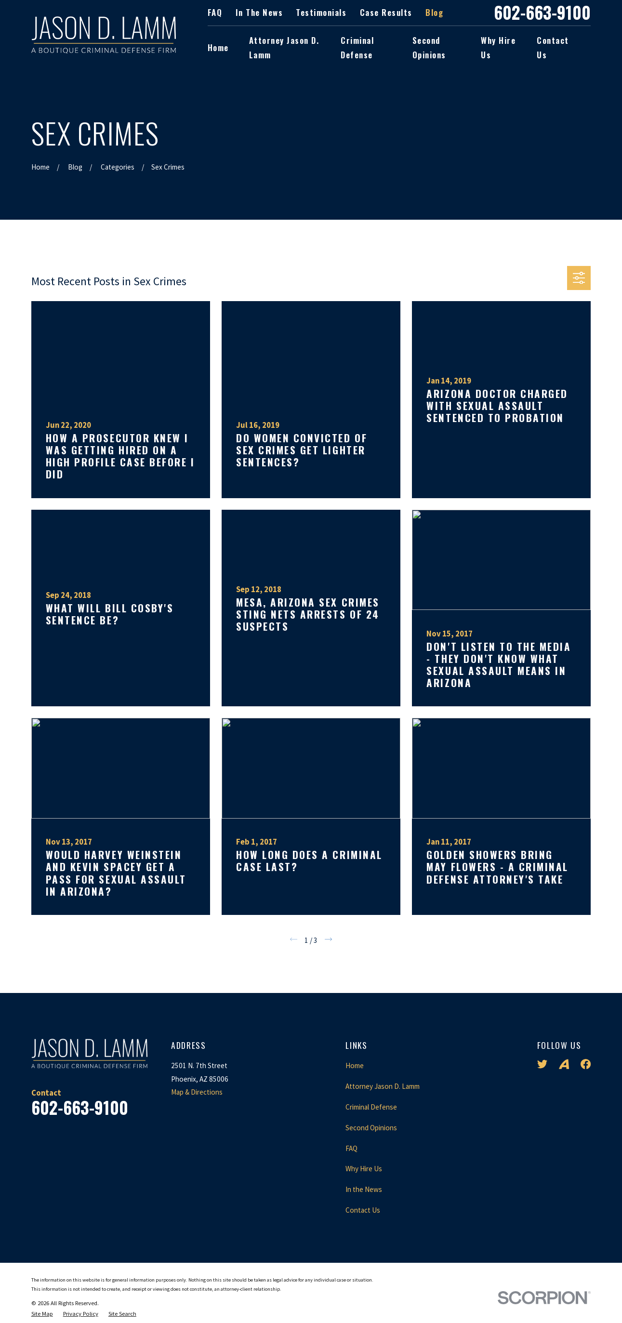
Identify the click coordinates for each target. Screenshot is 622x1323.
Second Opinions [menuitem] (429, 47)
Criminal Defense (371, 1106)
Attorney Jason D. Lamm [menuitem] (284, 47)
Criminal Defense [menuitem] (357, 47)
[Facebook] (586, 1064)
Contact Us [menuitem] (553, 47)
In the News (259, 12)
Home (354, 1065)
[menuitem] (42, 1314)
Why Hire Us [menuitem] (498, 47)
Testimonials (321, 12)
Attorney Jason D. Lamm (382, 1086)
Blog (434, 12)
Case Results (386, 12)
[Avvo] (564, 1064)
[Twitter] (542, 1064)
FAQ (215, 12)
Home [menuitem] (218, 47)
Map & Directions (197, 1092)
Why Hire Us (363, 1168)
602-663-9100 (542, 12)
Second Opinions (371, 1127)
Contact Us (362, 1210)
